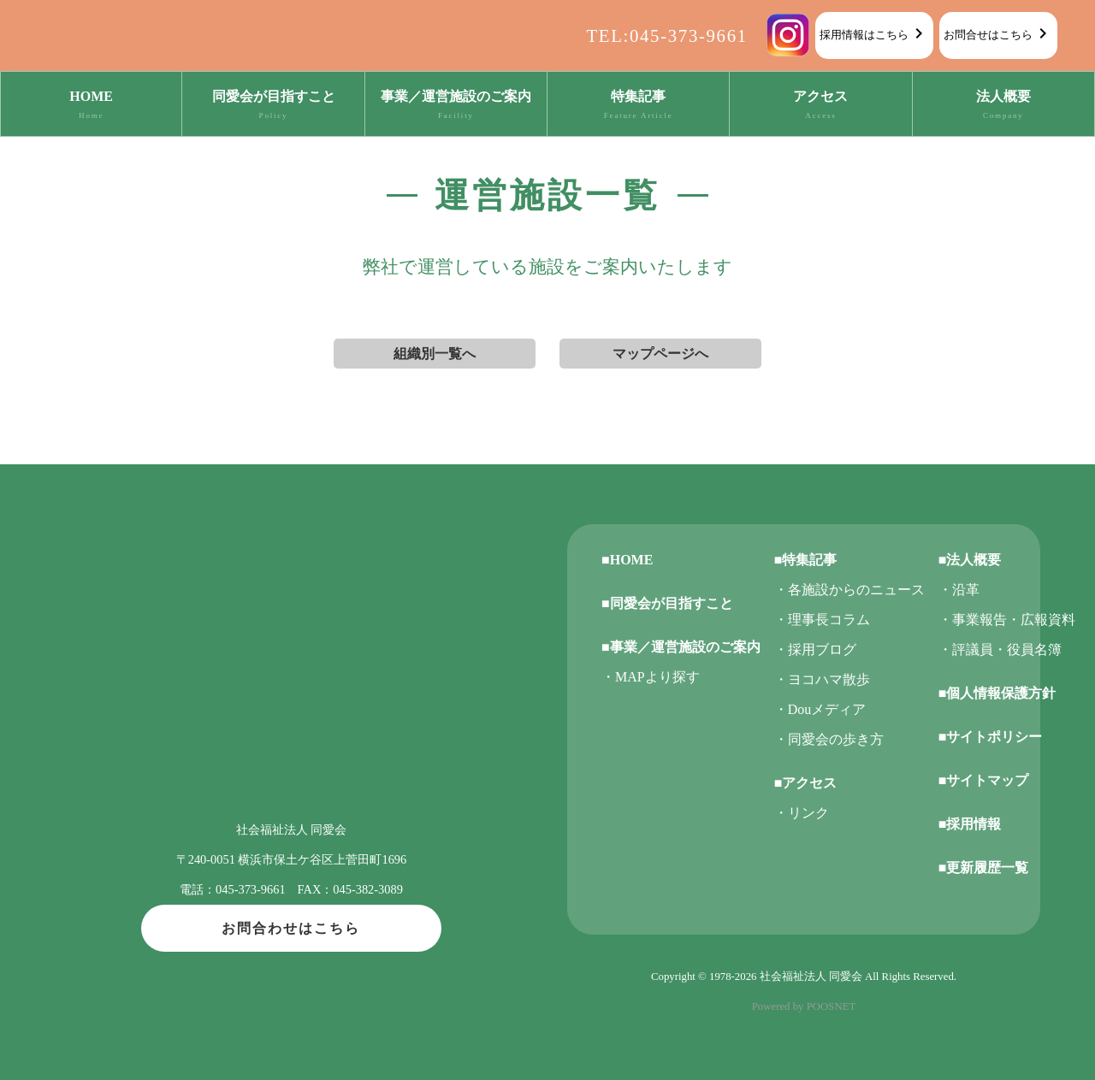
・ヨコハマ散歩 (822, 679)
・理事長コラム (822, 619)
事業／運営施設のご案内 (456, 106)
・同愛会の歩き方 (829, 739)
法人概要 (1003, 106)
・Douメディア (820, 709)
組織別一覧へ (435, 353)
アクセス (820, 106)
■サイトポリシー (990, 736)
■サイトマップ (983, 780)
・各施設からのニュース (849, 589)
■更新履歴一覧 (983, 867)
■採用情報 (970, 824)
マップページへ (660, 353)
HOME (91, 106)
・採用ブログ (815, 649)
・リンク (801, 813)
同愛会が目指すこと (273, 106)
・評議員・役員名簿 (1000, 649)
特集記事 (638, 106)
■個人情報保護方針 (997, 693)
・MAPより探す (650, 677)
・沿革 (959, 589)
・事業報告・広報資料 (1006, 619)
